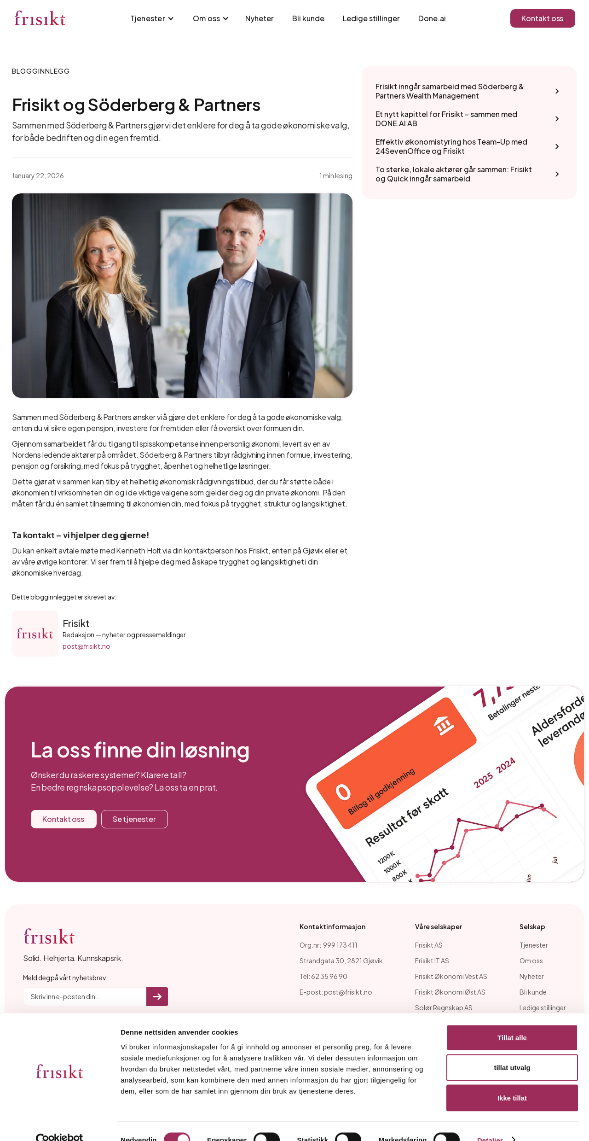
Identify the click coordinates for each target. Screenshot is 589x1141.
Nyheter (259, 18)
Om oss (531, 960)
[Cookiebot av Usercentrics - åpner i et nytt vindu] (59, 1123)
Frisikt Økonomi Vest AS (451, 976)
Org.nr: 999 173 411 (329, 945)
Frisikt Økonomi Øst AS (450, 991)
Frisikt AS (429, 945)
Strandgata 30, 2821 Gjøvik (341, 960)
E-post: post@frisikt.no (336, 991)
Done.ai (432, 18)
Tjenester (534, 945)
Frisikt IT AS (432, 960)
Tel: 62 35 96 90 (323, 976)
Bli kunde (308, 18)
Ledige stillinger (371, 18)
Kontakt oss (542, 18)
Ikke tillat (512, 1080)
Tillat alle (512, 1020)
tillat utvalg (512, 1050)
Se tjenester (134, 819)
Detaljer (490, 1123)
